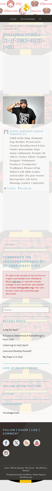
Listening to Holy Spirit (15, 345)
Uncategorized (11, 412)
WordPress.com (26, 477)
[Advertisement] (26, 74)
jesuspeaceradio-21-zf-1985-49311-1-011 (26, 246)
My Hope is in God (12, 356)
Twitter (10, 188)
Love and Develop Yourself (17, 351)
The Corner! (30, 468)
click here (16, 281)
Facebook (24, 188)
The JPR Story (41, 468)
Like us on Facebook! (20, 368)
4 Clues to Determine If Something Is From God (23, 337)
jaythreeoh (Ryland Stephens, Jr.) (26, 133)
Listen (13, 19)
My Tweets (8, 393)
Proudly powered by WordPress (18, 474)
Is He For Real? (11, 329)
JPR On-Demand (27, 19)
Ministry (26, 470)
